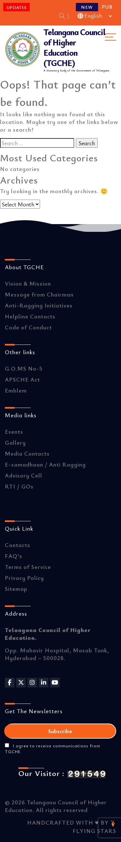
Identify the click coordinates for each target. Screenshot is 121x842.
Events (14, 431)
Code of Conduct (28, 327)
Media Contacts (27, 453)
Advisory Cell (23, 475)
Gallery (15, 442)
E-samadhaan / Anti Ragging (45, 464)
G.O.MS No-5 (24, 368)
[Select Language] (95, 16)
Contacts (17, 545)
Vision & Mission (28, 283)
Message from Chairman (39, 294)
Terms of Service (28, 567)
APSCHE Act (22, 379)
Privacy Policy (24, 578)
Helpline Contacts (30, 316)
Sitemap (16, 588)
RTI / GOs (19, 486)
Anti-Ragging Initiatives (39, 305)
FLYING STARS (94, 827)
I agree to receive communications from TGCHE (52, 748)
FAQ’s (13, 556)
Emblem (16, 390)
